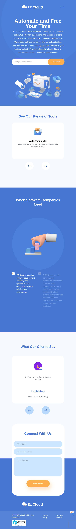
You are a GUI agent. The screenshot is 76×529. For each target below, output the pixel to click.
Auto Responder (38, 141)
